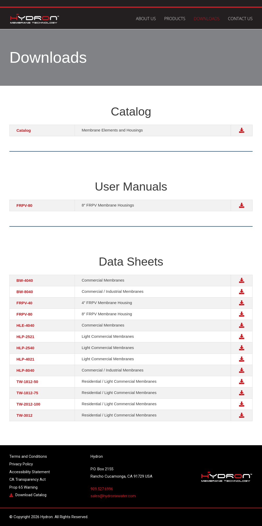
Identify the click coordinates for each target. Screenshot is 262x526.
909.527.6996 (102, 489)
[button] (241, 130)
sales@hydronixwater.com (113, 496)
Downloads (206, 19)
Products (174, 19)
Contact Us (240, 19)
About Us (146, 19)
